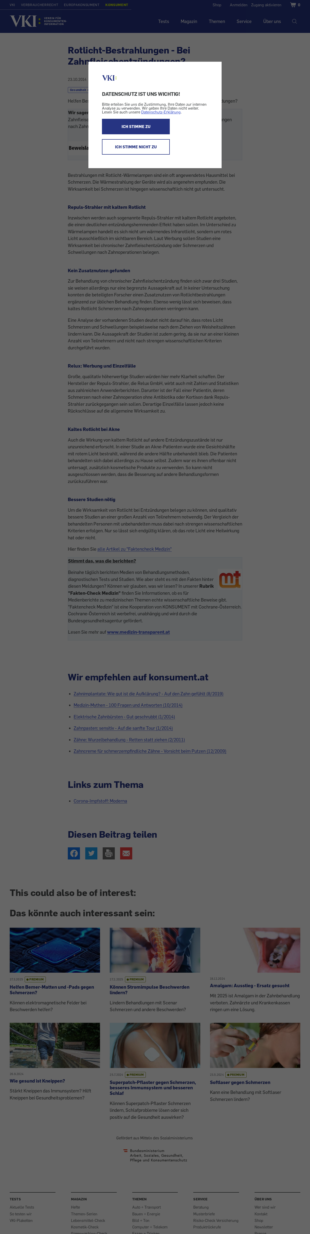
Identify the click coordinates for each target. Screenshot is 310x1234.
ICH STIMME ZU (136, 126)
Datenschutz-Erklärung (161, 112)
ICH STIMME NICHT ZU (136, 146)
